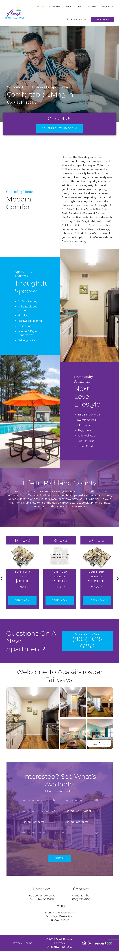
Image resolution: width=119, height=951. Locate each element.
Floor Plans (73, 6)
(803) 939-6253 (76, 19)
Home (40, 6)
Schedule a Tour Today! (59, 128)
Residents (108, 6)
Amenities (55, 6)
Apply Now (102, 19)
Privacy (17, 943)
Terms (28, 943)
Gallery (91, 6)
